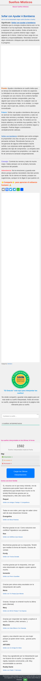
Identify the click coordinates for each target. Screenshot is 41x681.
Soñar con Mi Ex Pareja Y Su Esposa (14, 611)
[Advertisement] (20, 66)
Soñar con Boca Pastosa (11, 519)
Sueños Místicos (20, 2)
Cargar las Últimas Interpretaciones (20, 473)
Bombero (10, 363)
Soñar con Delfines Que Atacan (13, 537)
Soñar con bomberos (9, 136)
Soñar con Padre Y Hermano (12, 670)
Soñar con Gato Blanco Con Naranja (14, 628)
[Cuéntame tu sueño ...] (20, 416)
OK (25, 679)
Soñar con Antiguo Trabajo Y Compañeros (16, 502)
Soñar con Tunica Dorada (11, 556)
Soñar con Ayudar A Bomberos (18, 16)
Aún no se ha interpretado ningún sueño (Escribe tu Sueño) (18, 19)
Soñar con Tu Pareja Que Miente (13, 593)
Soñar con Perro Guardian (11, 576)
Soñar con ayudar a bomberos (23, 23)
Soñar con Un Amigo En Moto (12, 648)
